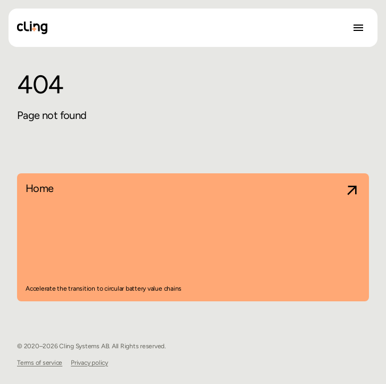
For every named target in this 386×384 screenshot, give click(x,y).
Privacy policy (89, 362)
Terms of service (39, 362)
